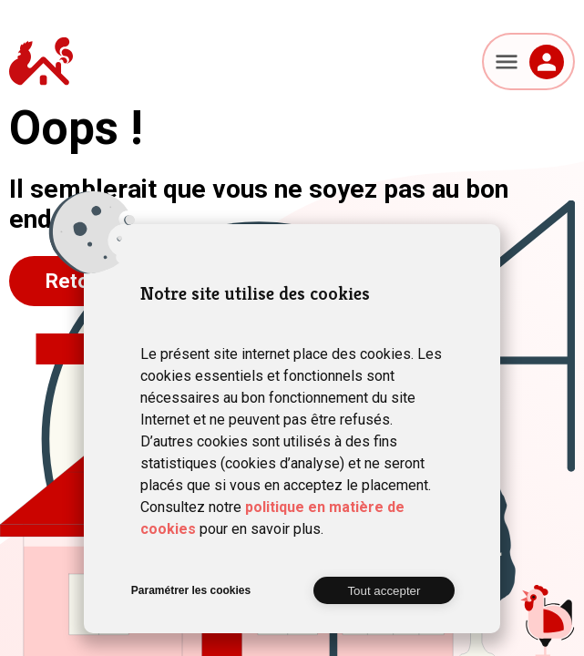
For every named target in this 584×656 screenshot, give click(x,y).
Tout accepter (383, 591)
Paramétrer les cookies (191, 590)
